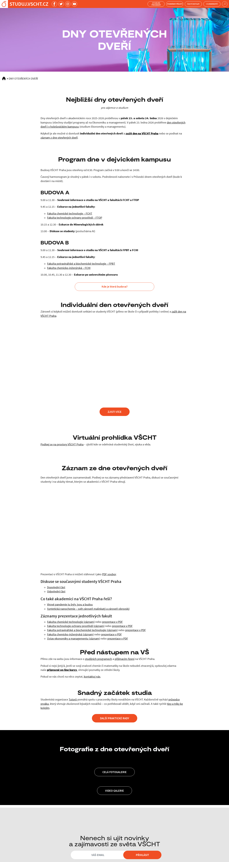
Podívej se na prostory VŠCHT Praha (62, 444)
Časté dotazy (193, 4)
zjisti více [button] (114, 412)
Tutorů (73, 699)
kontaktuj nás (92, 676)
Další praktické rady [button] (114, 718)
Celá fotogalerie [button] (114, 772)
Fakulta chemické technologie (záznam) (71, 622)
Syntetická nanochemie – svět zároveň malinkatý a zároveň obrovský (88, 609)
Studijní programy (156, 4)
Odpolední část (56, 591)
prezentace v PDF (112, 622)
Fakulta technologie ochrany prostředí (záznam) (75, 626)
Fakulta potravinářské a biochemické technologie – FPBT (81, 263)
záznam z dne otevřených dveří (59, 137)
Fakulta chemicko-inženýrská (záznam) (70, 634)
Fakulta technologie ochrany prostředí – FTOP (74, 217)
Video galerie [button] (114, 790)
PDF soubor (109, 574)
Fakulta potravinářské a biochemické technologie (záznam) (82, 630)
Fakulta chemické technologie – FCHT (69, 213)
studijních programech (98, 659)
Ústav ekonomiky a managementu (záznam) (73, 638)
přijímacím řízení (124, 659)
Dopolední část (56, 587)
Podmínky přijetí (174, 4)
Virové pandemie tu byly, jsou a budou (70, 604)
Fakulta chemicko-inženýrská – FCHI (68, 268)
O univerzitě (212, 4)
